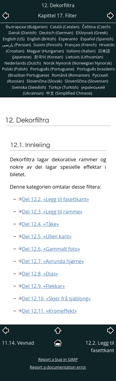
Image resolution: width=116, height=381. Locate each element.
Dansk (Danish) (22, 32)
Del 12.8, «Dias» (40, 273)
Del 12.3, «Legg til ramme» (52, 211)
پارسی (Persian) (16, 44)
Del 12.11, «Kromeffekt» (49, 310)
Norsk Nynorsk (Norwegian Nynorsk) (77, 63)
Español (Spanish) (96, 39)
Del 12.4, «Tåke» (40, 224)
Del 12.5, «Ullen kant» (46, 236)
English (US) (14, 39)
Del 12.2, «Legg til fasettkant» (55, 199)
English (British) (41, 39)
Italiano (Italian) (81, 51)
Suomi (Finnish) (47, 44)
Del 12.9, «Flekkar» (43, 286)
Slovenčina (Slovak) (44, 81)
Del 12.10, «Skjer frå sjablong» (56, 298)
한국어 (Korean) (48, 57)
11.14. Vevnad (18, 342)
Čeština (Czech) (96, 26)
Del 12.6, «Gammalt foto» (51, 248)
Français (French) (81, 44)
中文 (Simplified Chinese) (69, 93)
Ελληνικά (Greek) (92, 32)
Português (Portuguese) (52, 69)
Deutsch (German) (56, 32)
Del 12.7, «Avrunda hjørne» (53, 261)
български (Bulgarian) (26, 26)
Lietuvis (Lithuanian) (84, 57)
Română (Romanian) (71, 75)
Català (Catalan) (64, 26)
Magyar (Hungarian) (45, 51)
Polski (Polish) (15, 69)
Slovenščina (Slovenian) (86, 81)
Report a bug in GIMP (58, 359)
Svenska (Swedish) (29, 87)
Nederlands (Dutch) (22, 63)
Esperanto (68, 39)
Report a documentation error (58, 367)
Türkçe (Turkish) (64, 87)
